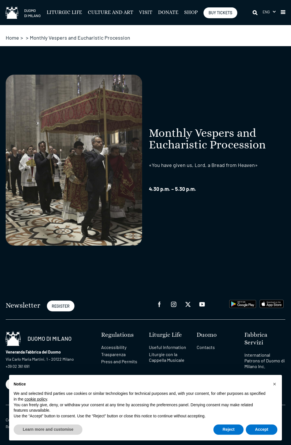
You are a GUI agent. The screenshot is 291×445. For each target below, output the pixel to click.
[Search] (255, 12)
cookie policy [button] (35, 399)
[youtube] (202, 304)
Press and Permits (119, 361)
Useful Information (167, 347)
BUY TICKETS (220, 12)
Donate (168, 12)
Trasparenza (113, 354)
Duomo (207, 335)
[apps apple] (271, 303)
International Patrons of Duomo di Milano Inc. (264, 360)
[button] (269, 12)
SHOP (191, 12)
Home (12, 37)
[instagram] (173, 304)
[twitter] (188, 304)
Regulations (117, 335)
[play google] (243, 303)
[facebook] (159, 304)
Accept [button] (261, 429)
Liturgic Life (64, 12)
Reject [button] (228, 429)
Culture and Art (110, 12)
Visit (145, 12)
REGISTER (61, 306)
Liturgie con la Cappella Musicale (166, 357)
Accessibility (113, 347)
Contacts (206, 347)
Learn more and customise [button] (48, 429)
